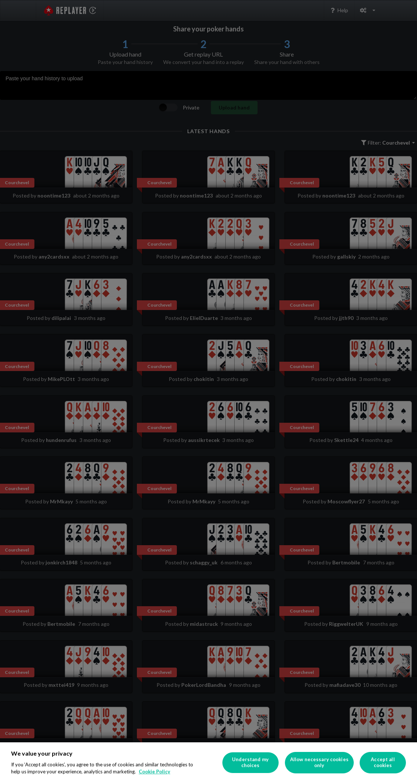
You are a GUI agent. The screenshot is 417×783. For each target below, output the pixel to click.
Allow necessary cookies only (319, 762)
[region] (208, 762)
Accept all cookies (382, 762)
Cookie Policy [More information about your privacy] (154, 771)
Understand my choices (250, 762)
